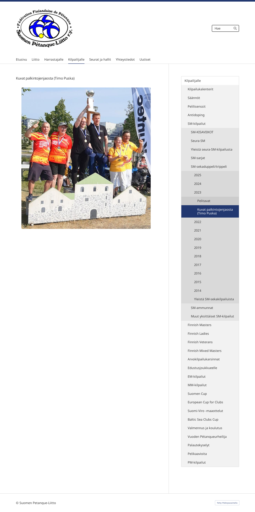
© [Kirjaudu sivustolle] (17, 503)
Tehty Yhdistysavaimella (227, 503)
